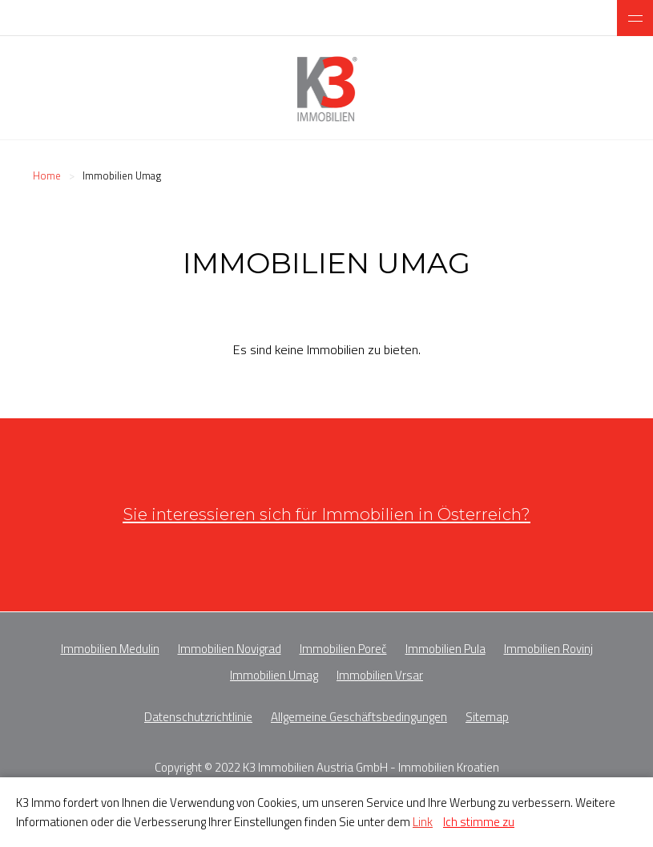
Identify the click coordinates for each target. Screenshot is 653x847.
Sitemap (487, 717)
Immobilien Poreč (343, 648)
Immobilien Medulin (110, 648)
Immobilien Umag (274, 675)
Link (423, 822)
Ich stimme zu (478, 822)
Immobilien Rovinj (548, 648)
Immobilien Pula (445, 648)
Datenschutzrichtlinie (198, 717)
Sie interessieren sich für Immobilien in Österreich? (326, 514)
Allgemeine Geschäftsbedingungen (359, 717)
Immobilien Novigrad (229, 648)
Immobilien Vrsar (380, 675)
